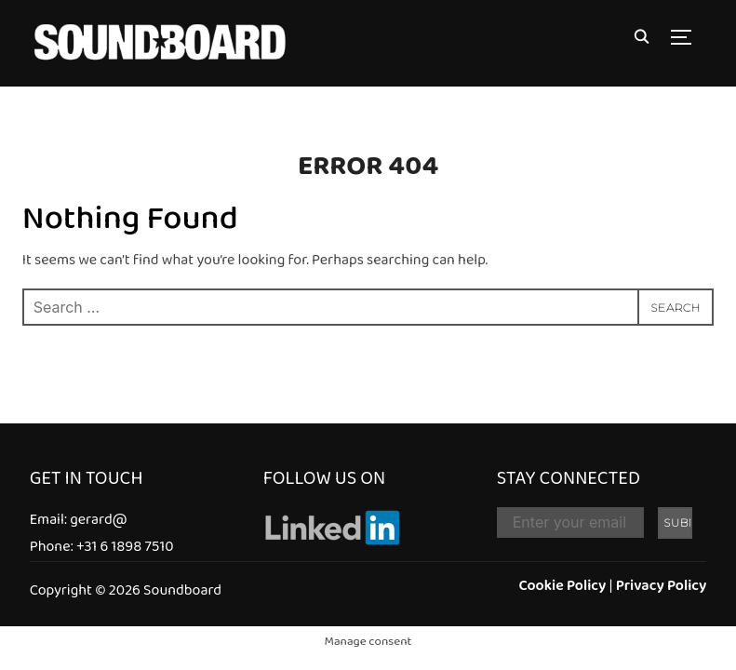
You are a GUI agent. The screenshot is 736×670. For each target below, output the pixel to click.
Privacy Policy (661, 585)
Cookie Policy (563, 585)
